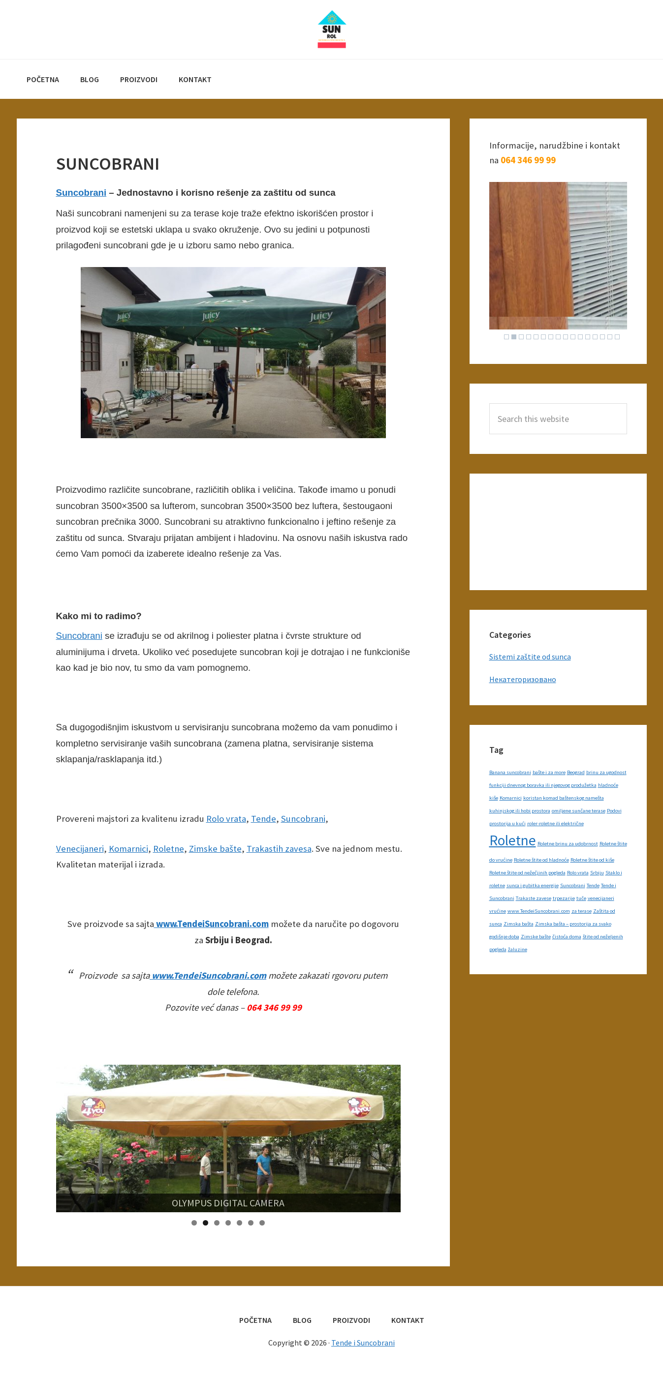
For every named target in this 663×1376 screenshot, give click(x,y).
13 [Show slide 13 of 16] (595, 336)
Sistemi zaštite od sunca (530, 656)
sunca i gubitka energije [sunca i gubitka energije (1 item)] (532, 885)
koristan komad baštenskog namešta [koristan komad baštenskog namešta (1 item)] (563, 798)
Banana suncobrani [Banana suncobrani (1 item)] (510, 772)
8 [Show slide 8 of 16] (558, 336)
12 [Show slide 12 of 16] (587, 336)
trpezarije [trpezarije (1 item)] (564, 898)
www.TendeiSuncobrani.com (211, 923)
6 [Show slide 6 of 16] (543, 336)
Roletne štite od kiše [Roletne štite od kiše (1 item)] (592, 860)
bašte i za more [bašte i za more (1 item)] (549, 772)
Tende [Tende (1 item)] (593, 885)
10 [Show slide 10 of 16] (572, 336)
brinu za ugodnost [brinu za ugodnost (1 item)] (606, 772)
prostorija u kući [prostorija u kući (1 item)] (507, 823)
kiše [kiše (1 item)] (493, 798)
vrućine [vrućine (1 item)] (497, 911)
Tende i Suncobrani (332, 29)
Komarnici (128, 848)
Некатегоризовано (522, 679)
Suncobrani (81, 192)
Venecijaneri (80, 848)
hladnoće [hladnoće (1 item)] (608, 785)
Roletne (168, 848)
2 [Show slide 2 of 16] (513, 336)
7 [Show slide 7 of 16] (550, 336)
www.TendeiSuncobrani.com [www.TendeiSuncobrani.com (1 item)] (538, 911)
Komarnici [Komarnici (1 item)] (511, 798)
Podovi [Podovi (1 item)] (614, 811)
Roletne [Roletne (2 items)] (512, 840)
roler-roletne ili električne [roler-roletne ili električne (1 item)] (555, 823)
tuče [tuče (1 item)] (581, 898)
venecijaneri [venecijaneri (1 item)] (601, 898)
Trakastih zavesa (279, 848)
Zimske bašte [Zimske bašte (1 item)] (536, 936)
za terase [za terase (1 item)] (581, 911)
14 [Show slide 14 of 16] (602, 336)
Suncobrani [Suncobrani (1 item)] (572, 885)
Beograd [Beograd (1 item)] (576, 772)
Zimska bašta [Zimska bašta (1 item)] (519, 924)
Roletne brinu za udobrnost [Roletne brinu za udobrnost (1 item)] (567, 843)
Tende (263, 818)
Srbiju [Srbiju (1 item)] (597, 872)
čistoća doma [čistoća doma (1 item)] (566, 936)
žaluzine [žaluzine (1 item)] (517, 949)
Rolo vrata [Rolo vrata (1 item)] (578, 872)
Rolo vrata (226, 818)
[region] (228, 1138)
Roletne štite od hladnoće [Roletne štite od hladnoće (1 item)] (541, 860)
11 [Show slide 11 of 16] (580, 336)
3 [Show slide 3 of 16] (521, 336)
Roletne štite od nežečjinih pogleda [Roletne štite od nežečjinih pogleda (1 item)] (527, 872)
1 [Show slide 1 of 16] (506, 336)
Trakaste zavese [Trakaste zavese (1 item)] (533, 898)
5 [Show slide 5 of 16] (536, 336)
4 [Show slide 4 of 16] (528, 336)
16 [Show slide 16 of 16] (617, 336)
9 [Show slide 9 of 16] (565, 336)
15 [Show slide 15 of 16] (609, 336)
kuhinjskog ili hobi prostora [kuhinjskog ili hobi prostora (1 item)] (519, 811)
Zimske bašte (215, 848)
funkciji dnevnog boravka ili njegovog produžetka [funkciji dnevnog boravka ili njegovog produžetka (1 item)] (543, 785)
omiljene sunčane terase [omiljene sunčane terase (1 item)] (578, 811)
